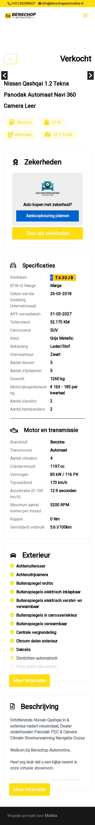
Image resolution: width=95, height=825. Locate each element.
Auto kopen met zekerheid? (47, 204)
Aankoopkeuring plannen (47, 215)
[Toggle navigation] (85, 15)
